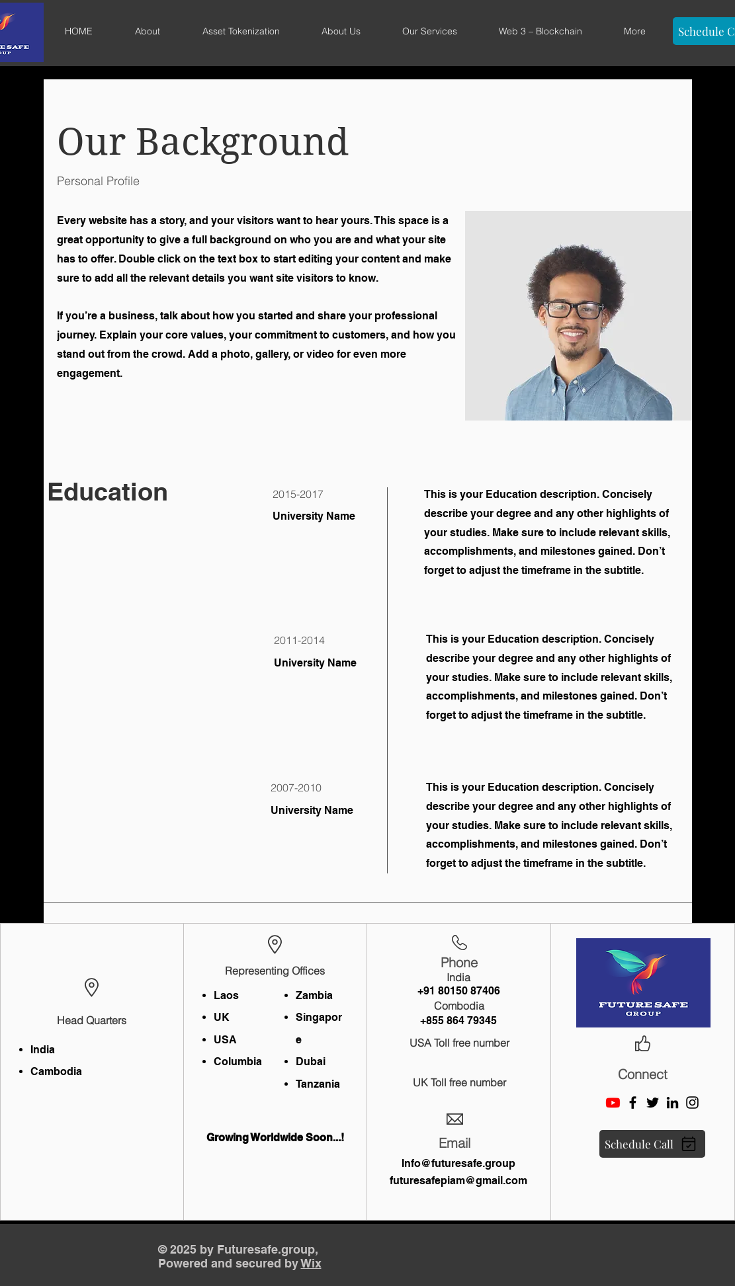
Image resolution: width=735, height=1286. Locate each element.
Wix (311, 1263)
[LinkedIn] (672, 1102)
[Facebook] (633, 1102)
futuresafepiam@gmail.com (458, 1180)
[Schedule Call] (652, 1144)
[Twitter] (652, 1102)
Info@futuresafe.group (458, 1163)
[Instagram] (692, 1102)
